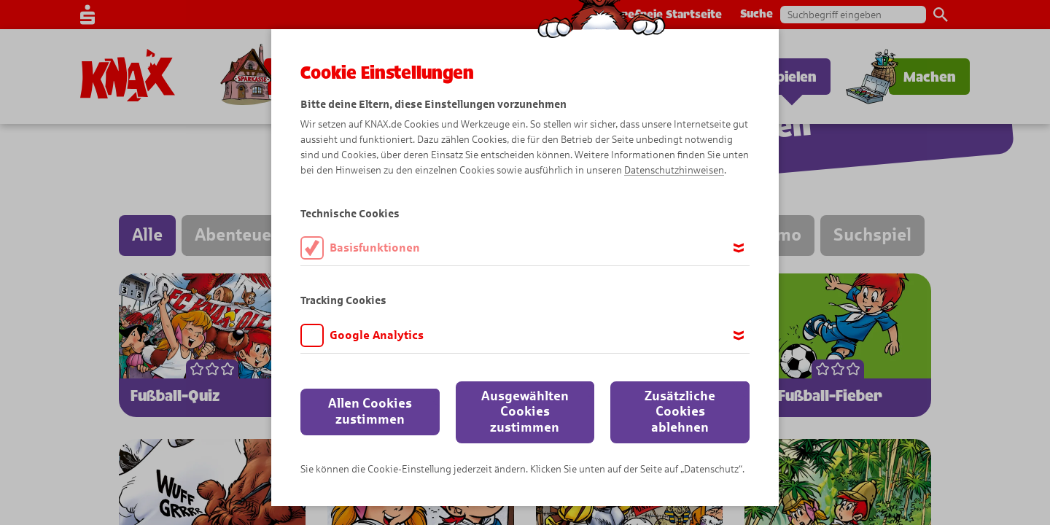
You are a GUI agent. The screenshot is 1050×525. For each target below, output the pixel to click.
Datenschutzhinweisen (674, 170)
